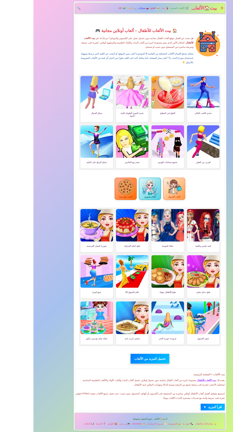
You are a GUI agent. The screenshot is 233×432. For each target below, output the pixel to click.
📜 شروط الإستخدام (123, 424)
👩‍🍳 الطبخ (121, 8)
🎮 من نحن (91, 424)
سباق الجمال (63, 113)
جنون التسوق (170, 338)
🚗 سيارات (110, 8)
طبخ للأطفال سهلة (134, 292)
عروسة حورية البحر (134, 338)
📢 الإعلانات (55, 424)
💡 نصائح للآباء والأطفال (172, 424)
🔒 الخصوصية (141, 424)
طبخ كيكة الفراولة (99, 246)
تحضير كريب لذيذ (98, 338)
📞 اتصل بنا (154, 424)
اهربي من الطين (169, 162)
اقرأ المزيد (179, 407)
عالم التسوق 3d (99, 292)
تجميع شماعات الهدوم (134, 162)
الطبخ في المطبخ (134, 113)
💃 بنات (131, 8)
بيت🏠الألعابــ (170, 8)
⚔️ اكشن (98, 8)
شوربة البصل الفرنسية (63, 246)
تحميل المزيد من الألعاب (116, 358)
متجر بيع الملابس (98, 162)
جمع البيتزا (63, 292)
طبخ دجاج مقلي (170, 292)
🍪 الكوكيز (79, 424)
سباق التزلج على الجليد (63, 162)
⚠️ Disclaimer (105, 424)
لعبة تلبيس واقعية (170, 246)
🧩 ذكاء (89, 8)
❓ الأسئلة (67, 424)
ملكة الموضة (134, 246)
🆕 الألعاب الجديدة (146, 8)
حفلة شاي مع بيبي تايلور (63, 338)
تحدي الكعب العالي (169, 113)
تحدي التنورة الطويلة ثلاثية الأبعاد (98, 114)
